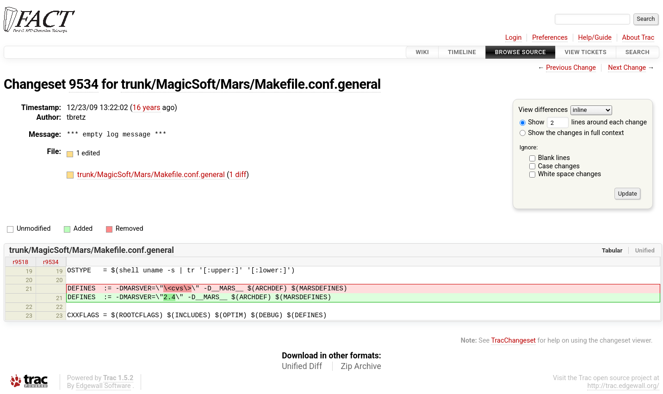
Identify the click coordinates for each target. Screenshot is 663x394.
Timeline (462, 52)
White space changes (569, 174)
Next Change (627, 68)
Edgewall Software (103, 386)
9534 (84, 84)
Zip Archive (361, 366)
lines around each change (597, 122)
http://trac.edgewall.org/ (623, 386)
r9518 (21, 262)
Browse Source (520, 52)
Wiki (422, 52)
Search (638, 52)
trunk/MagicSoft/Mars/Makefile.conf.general (251, 84)
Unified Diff (302, 366)
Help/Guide (595, 38)
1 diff (237, 174)
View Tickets (586, 52)
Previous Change (571, 68)
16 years (146, 107)
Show (532, 122)
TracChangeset (513, 341)
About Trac (638, 38)
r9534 (51, 262)
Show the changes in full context (572, 133)
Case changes (559, 166)
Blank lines (554, 158)
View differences (543, 110)
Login (513, 38)
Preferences (550, 38)
